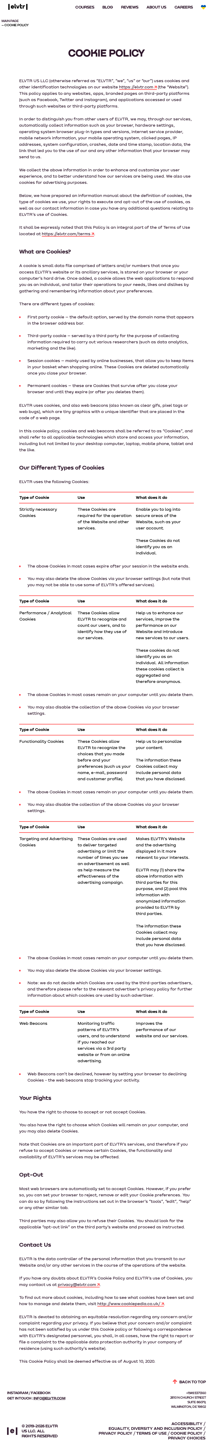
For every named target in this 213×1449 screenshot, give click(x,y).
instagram (17, 1393)
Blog (107, 7)
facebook (40, 1393)
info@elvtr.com (49, 1398)
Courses (84, 7)
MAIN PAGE (10, 21)
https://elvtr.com (138, 87)
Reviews (129, 7)
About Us (156, 7)
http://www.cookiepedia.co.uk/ (130, 1304)
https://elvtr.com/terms (68, 234)
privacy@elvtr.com (79, 1285)
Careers (184, 7)
